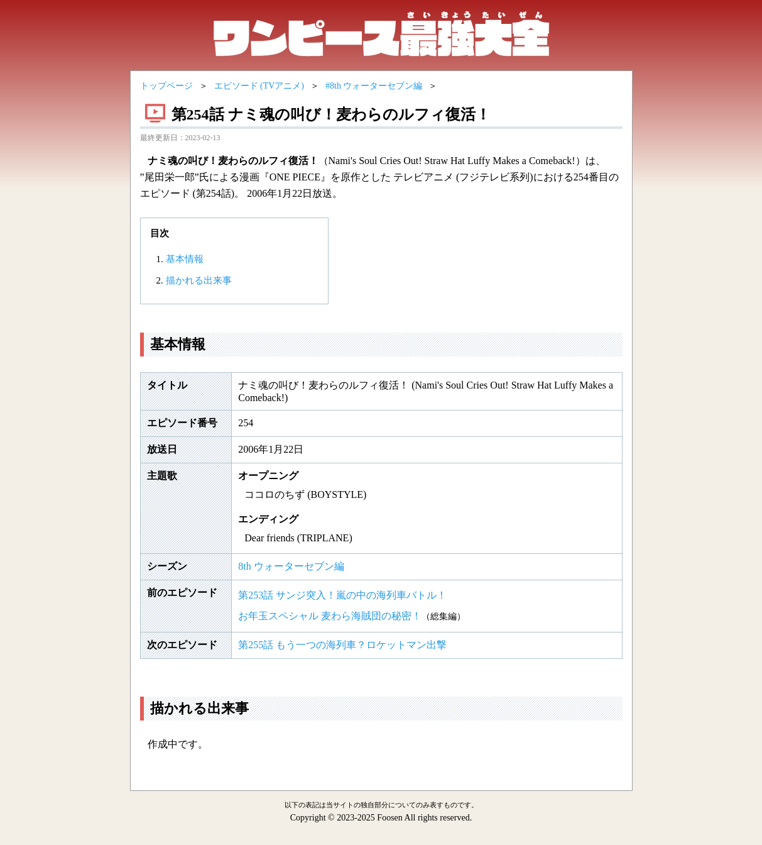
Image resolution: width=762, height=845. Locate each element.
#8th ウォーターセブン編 (373, 86)
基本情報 (185, 259)
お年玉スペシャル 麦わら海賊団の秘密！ (330, 615)
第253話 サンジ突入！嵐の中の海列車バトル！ (342, 595)
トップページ (166, 86)
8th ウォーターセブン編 (291, 566)
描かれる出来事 (199, 280)
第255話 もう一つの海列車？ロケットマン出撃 (342, 644)
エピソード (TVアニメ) (259, 86)
